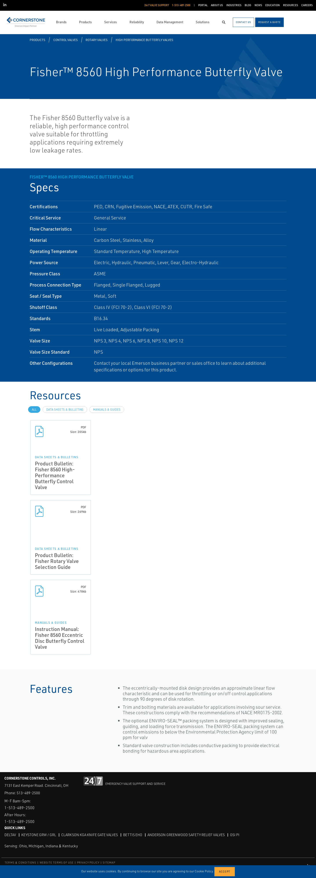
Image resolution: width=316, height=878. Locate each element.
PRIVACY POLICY (88, 862)
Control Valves (65, 40)
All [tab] (34, 409)
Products (37, 40)
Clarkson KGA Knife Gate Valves (89, 835)
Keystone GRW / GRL (38, 835)
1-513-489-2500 (19, 807)
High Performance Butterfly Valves (144, 40)
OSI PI (234, 835)
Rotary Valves (97, 40)
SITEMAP (109, 862)
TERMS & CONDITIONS (20, 862)
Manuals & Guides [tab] (106, 409)
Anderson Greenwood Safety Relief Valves (186, 835)
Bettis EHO (132, 835)
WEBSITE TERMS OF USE (57, 862)
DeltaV (10, 835)
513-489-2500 (28, 793)
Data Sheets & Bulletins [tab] (64, 409)
